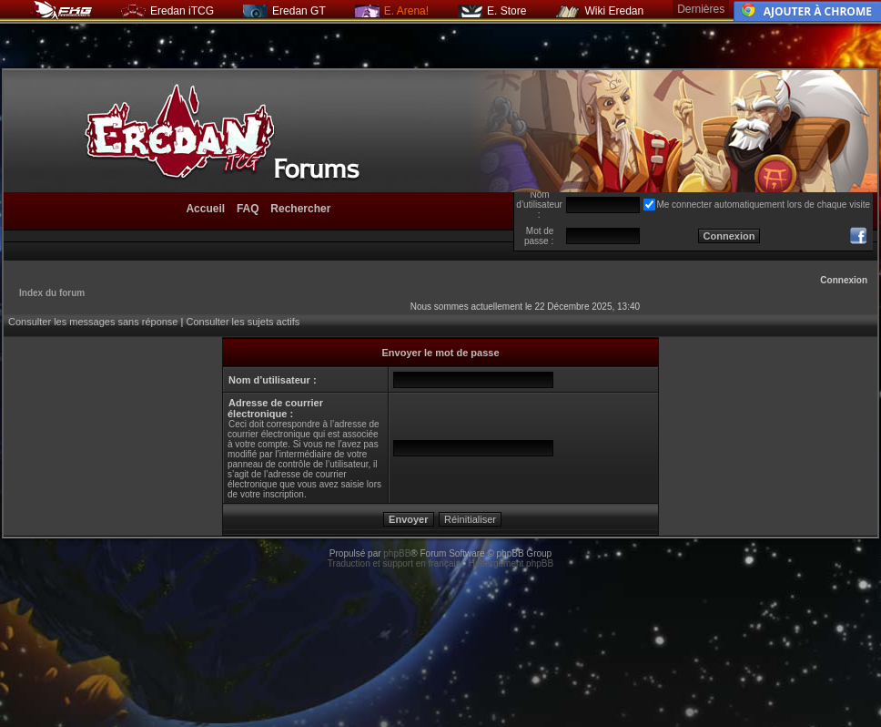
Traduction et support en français (394, 563)
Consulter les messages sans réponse (92, 321)
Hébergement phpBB (511, 563)
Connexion (843, 280)
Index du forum (52, 293)
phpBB (396, 553)
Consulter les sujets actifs (242, 321)
